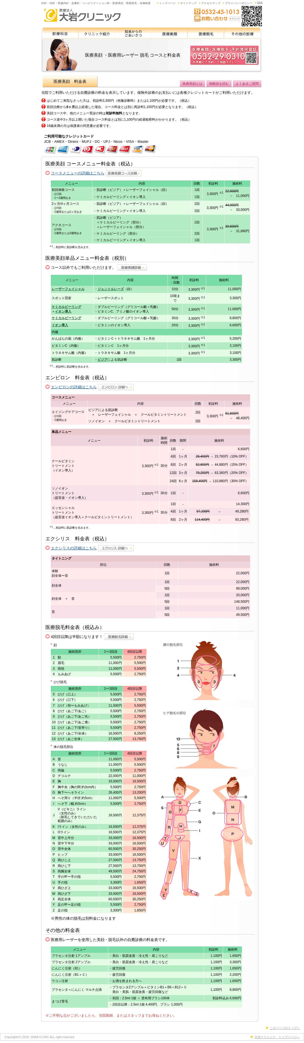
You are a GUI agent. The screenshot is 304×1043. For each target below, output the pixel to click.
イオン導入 (63, 311)
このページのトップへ (285, 1028)
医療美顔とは (192, 84)
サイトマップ (188, 3)
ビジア (102, 360)
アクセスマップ (210, 3)
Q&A (260, 2)
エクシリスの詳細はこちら (74, 548)
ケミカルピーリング (66, 307)
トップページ (167, 3)
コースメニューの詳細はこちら (77, 173)
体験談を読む (219, 84)
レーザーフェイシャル (68, 289)
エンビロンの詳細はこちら (74, 387)
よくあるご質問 (247, 84)
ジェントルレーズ (111, 289)
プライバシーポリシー (238, 3)
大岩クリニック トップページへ (277, 1037)
